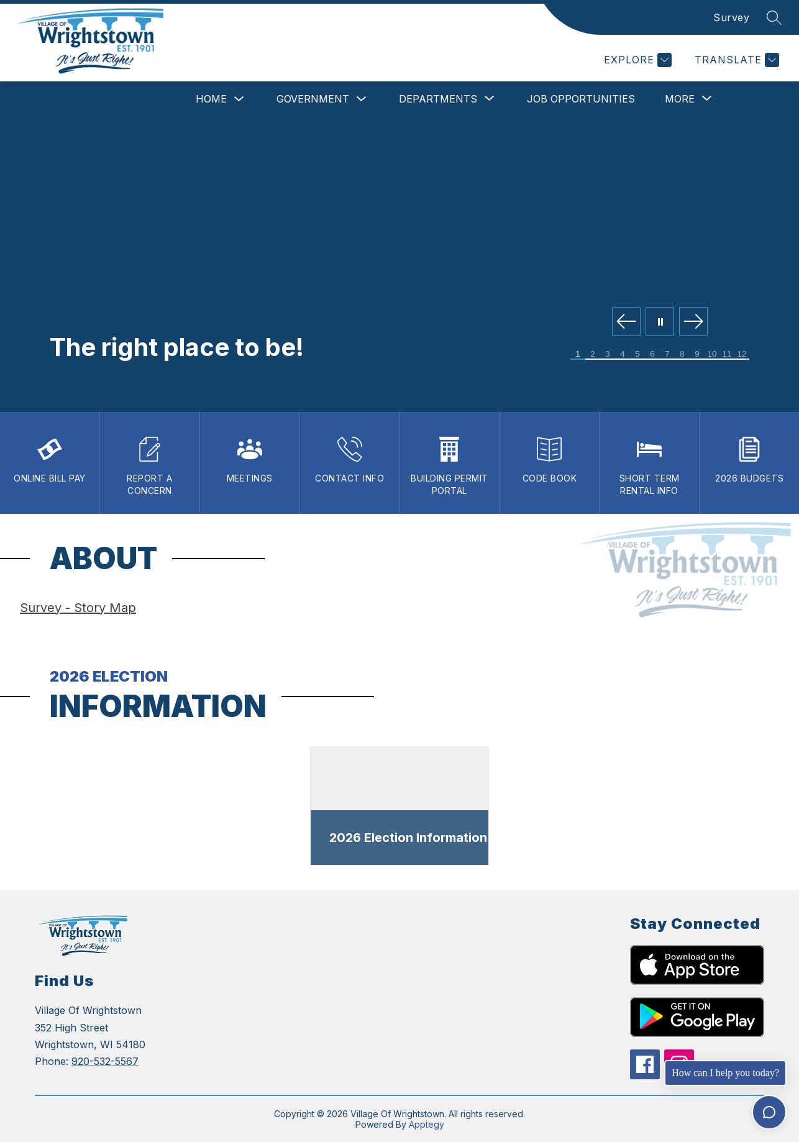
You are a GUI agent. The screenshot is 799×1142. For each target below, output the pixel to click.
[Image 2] (592, 354)
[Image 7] (667, 354)
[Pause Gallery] (660, 322)
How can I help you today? (725, 1072)
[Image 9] (697, 354)
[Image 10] (712, 354)
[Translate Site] (735, 60)
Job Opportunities (581, 99)
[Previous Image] (626, 322)
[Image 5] (637, 354)
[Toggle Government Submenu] (361, 99)
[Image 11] (726, 354)
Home (211, 99)
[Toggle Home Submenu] (239, 99)
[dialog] (399, 806)
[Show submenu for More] (680, 98)
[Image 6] (652, 354)
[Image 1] (577, 354)
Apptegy (426, 1124)
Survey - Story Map (78, 607)
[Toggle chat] (769, 1112)
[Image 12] (741, 354)
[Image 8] (682, 354)
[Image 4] (622, 354)
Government (312, 99)
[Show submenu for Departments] (438, 98)
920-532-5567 (105, 1061)
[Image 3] (607, 354)
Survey (731, 17)
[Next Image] (693, 322)
